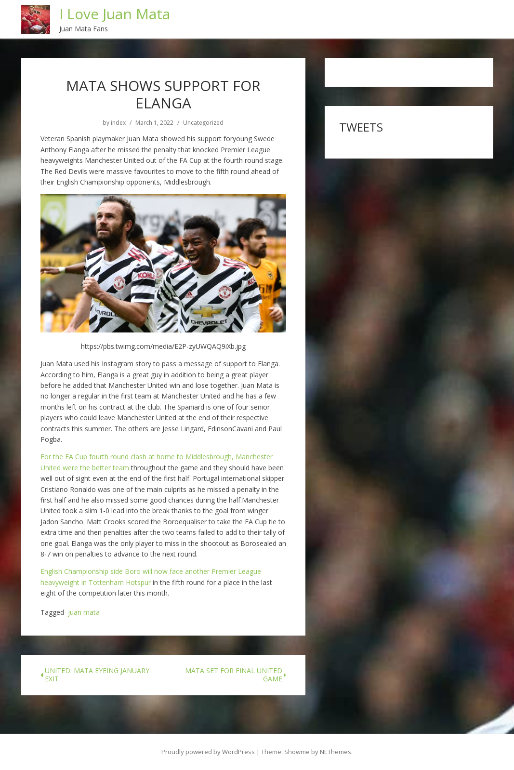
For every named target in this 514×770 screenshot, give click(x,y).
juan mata (84, 613)
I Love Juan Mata (114, 14)
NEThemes (335, 751)
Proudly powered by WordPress (208, 751)
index (118, 122)
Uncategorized (203, 122)
